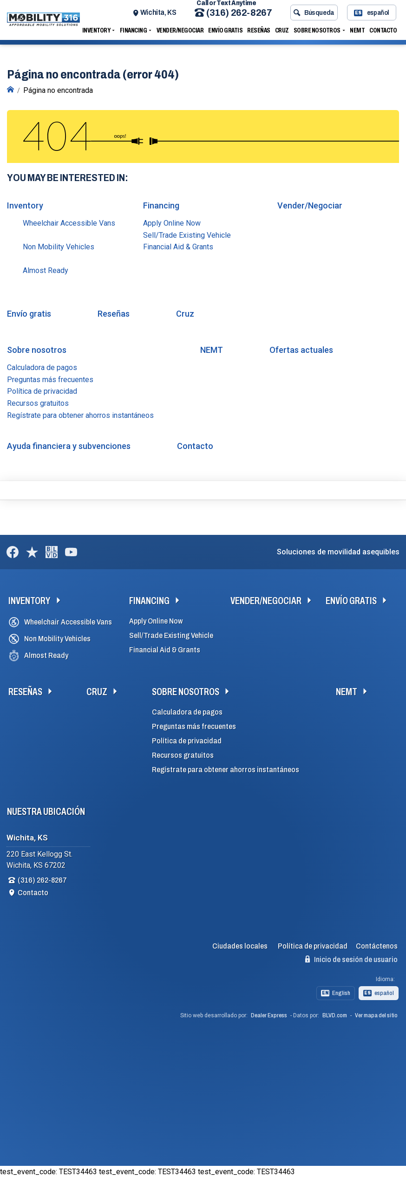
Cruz (283, 33)
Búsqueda (315, 15)
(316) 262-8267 (235, 15)
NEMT (359, 33)
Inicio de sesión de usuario (351, 958)
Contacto (385, 33)
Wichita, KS (160, 15)
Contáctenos (377, 945)
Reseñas (260, 33)
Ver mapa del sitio (376, 1014)
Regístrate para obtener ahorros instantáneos (80, 414)
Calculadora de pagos (42, 366)
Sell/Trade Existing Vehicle (187, 234)
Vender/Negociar (181, 33)
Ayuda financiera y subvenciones (69, 445)
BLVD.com (334, 1014)
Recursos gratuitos (38, 402)
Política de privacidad (42, 390)
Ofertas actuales (301, 349)
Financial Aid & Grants (178, 245)
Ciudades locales (240, 945)
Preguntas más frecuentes (50, 378)
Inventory (98, 33)
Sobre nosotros (318, 33)
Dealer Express (269, 1014)
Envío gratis (227, 33)
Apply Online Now (172, 222)
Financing (135, 33)
